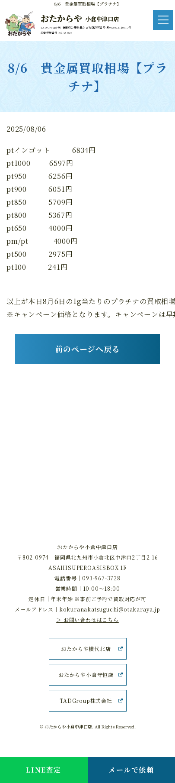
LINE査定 (43, 770)
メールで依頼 (131, 770)
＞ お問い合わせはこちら (87, 619)
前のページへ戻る (87, 348)
